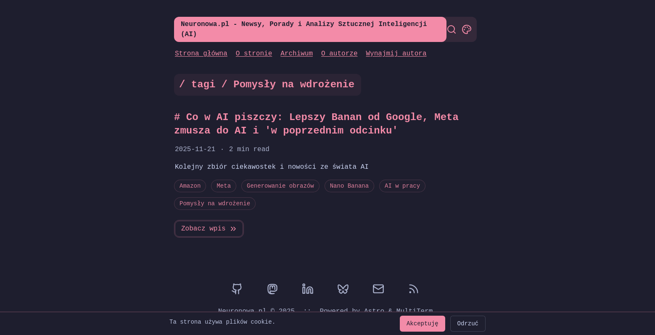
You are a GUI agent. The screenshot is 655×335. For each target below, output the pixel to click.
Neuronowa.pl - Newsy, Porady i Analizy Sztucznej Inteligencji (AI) (304, 29)
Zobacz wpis (209, 228)
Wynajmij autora (396, 53)
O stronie (254, 53)
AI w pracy (402, 186)
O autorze (339, 53)
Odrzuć (467, 323)
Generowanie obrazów (280, 186)
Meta (224, 186)
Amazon (190, 186)
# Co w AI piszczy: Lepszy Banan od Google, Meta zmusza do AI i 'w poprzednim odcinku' (316, 124)
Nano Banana (349, 186)
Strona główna (201, 53)
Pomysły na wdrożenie (215, 203)
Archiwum (296, 53)
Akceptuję (422, 323)
